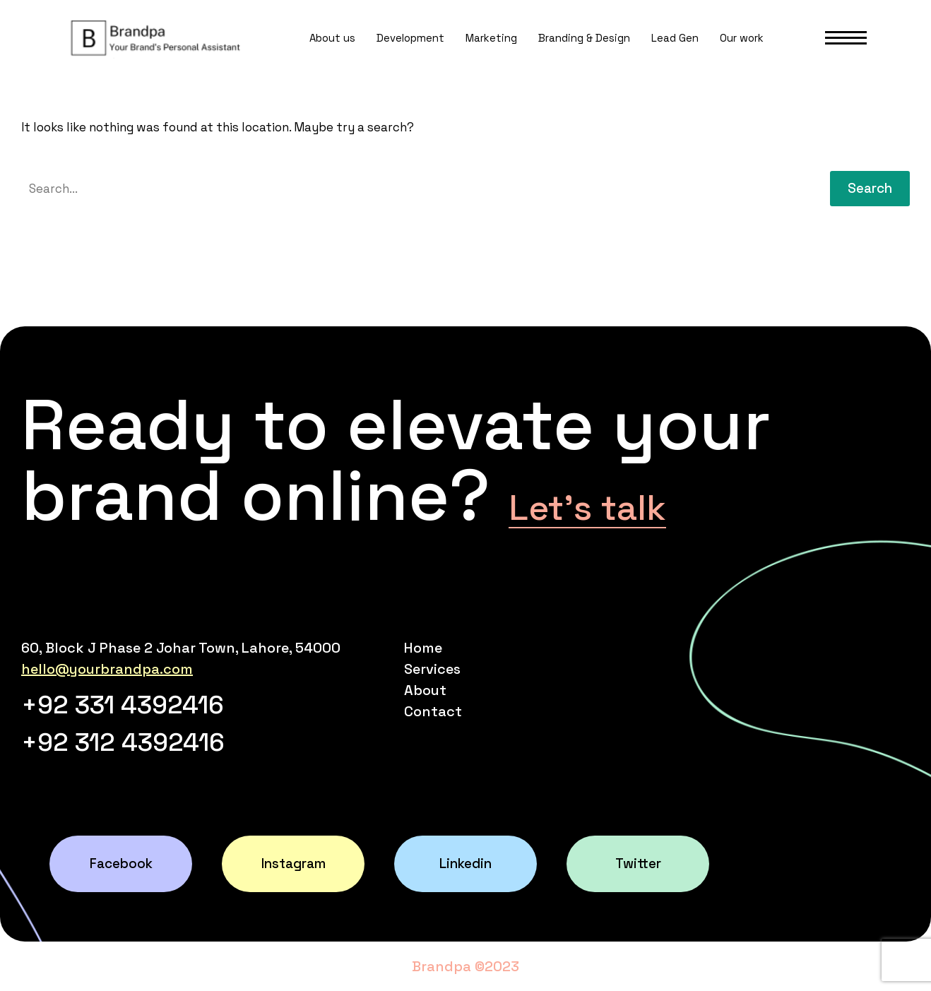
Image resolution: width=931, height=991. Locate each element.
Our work (742, 37)
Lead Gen (675, 37)
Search (870, 188)
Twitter (638, 863)
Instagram (293, 863)
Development (410, 37)
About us (332, 37)
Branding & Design (584, 37)
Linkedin (465, 863)
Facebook (121, 863)
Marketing (491, 37)
